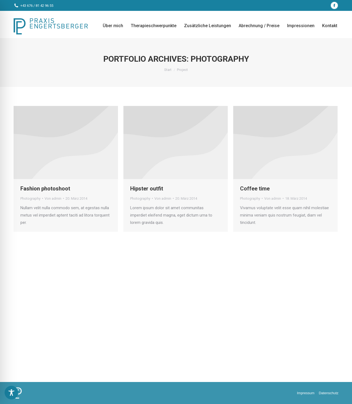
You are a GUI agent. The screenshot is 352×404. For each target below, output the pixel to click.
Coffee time (255, 188)
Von (53, 198)
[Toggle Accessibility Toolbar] (11, 392)
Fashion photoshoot (45, 188)
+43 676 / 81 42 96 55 (36, 6)
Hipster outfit (146, 188)
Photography (30, 198)
